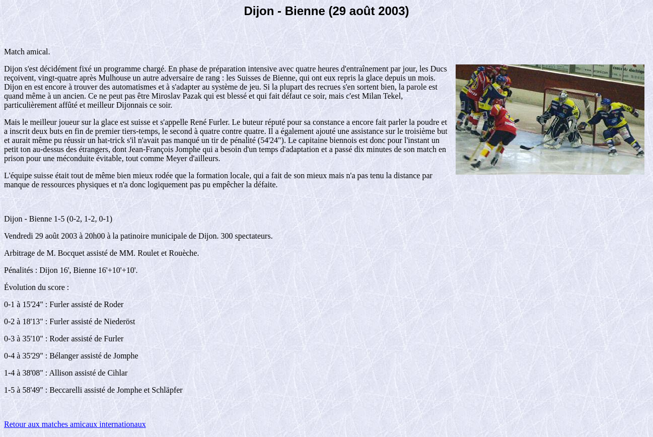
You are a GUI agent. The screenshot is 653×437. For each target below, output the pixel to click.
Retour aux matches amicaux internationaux (75, 424)
